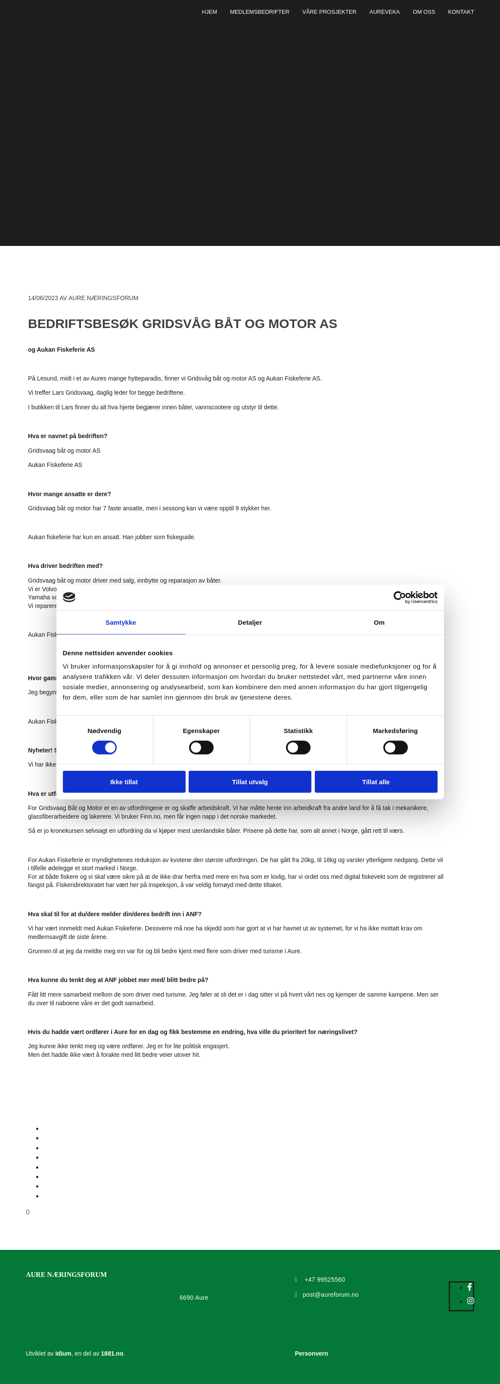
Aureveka (385, 12)
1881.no (112, 1353)
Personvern (311, 1353)
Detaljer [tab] (250, 622)
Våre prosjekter (329, 12)
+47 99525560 (324, 1279)
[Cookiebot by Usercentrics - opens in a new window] (400, 597)
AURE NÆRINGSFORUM (66, 1274)
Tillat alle (376, 782)
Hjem (209, 12)
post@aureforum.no (331, 1294)
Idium (63, 1353)
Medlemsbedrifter (259, 12)
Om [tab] (379, 622)
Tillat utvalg (250, 782)
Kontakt (461, 12)
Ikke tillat (124, 782)
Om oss (424, 12)
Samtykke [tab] (121, 622)
